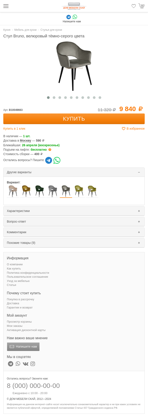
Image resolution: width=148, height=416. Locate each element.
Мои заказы (14, 325)
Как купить (14, 268)
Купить (74, 119)
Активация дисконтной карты (26, 330)
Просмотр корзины (19, 321)
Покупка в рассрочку (20, 299)
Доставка (13, 303)
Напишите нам (23, 346)
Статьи (11, 285)
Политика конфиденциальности (28, 272)
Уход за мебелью (18, 281)
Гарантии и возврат (20, 307)
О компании (15, 264)
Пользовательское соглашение (27, 276)
